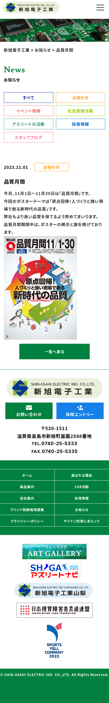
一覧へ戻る (54, 351)
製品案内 (27, 486)
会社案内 (27, 498)
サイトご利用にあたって (82, 521)
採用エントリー (79, 411)
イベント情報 (28, 111)
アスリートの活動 (28, 124)
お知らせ (80, 97)
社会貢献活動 (81, 111)
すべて (28, 97)
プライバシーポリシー (27, 521)
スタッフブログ (28, 137)
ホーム (27, 475)
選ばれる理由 (81, 475)
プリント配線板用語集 (27, 509)
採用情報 (80, 124)
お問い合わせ (28, 411)
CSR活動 (82, 486)
